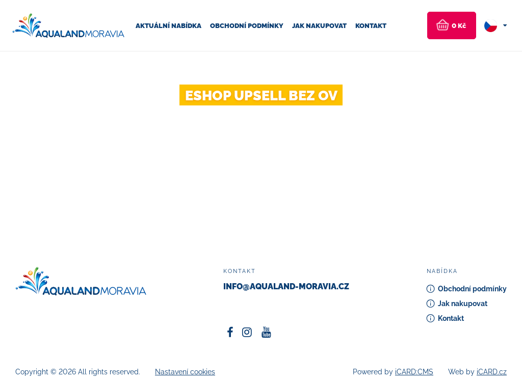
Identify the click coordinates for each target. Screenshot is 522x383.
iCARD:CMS (414, 372)
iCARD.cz (492, 372)
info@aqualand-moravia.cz (286, 286)
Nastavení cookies (185, 372)
